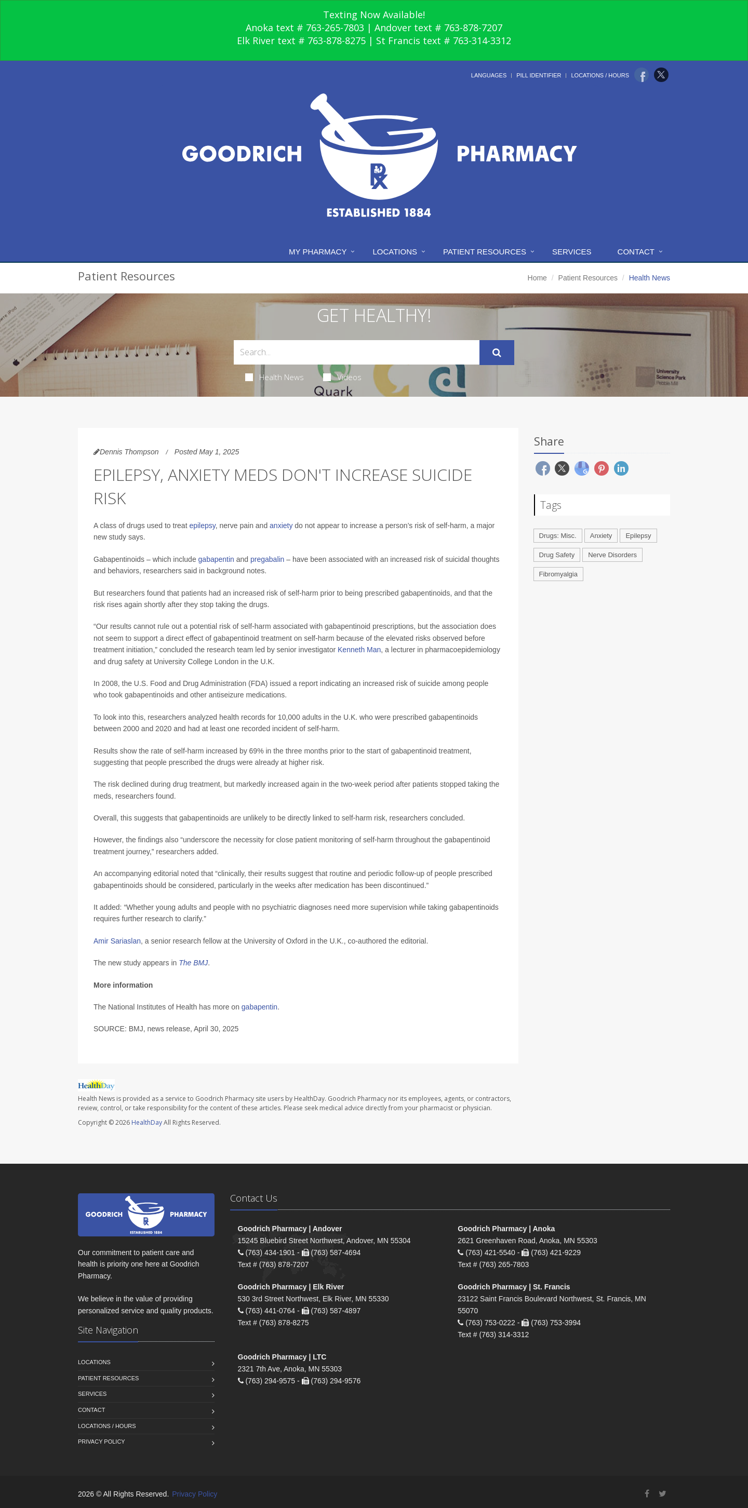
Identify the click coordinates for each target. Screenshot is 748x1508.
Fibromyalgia (558, 574)
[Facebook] (641, 75)
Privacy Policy (101, 1441)
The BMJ (193, 963)
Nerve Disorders (612, 555)
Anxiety (601, 536)
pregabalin (267, 559)
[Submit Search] (496, 352)
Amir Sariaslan (117, 941)
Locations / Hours (600, 75)
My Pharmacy (317, 251)
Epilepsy (638, 536)
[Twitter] (661, 75)
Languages (488, 75)
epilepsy (202, 525)
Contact (636, 251)
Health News (274, 377)
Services (572, 251)
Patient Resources (484, 251)
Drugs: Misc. (558, 536)
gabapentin (216, 559)
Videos (342, 377)
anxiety (281, 525)
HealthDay (146, 1122)
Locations (394, 251)
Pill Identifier (538, 75)
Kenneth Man (359, 649)
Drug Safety (557, 555)
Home (537, 278)
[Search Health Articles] (356, 352)
